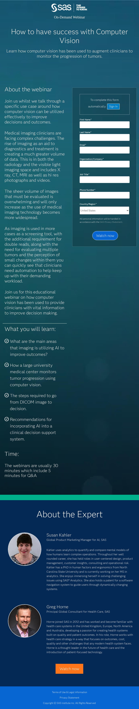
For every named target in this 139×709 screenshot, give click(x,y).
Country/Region (88, 204)
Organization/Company (92, 159)
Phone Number (87, 190)
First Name (85, 119)
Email (83, 145)
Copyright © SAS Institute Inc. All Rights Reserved (69, 703)
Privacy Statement (69, 697)
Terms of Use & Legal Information (69, 692)
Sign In (113, 106)
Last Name (85, 132)
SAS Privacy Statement (111, 222)
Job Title (84, 174)
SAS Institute (69, 11)
